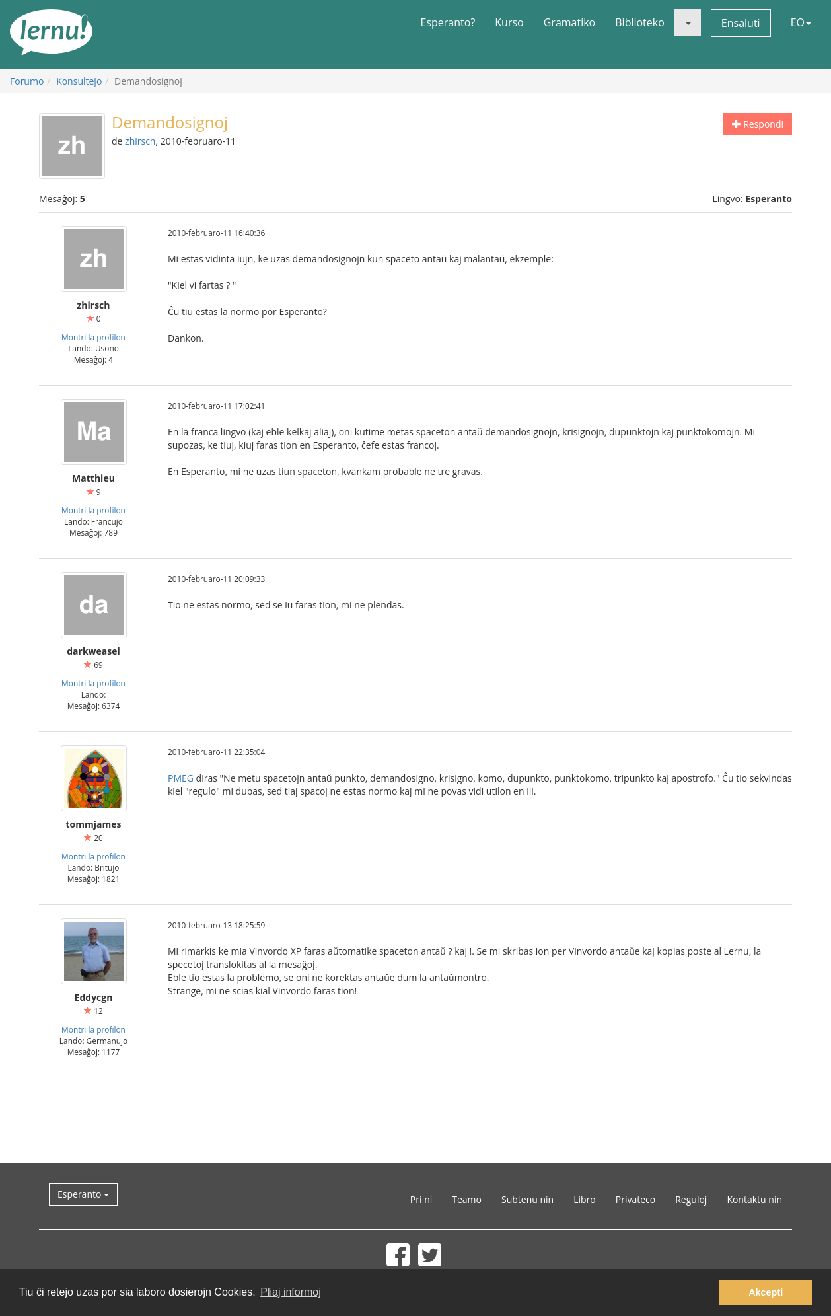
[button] (687, 22)
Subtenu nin (527, 1199)
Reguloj (691, 1199)
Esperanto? (448, 22)
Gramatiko (570, 22)
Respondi (757, 124)
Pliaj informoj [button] (290, 1292)
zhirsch (140, 141)
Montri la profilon (93, 337)
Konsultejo (79, 81)
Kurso (509, 22)
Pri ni (421, 1199)
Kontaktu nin (754, 1199)
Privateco (635, 1199)
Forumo (27, 81)
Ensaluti (740, 23)
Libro (584, 1199)
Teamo (467, 1199)
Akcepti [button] (765, 1292)
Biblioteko (640, 22)
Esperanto (83, 1194)
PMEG (181, 778)
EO (801, 22)
